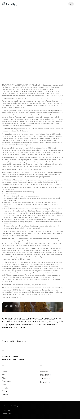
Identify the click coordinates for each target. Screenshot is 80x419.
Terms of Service (7, 414)
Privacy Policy (6, 410)
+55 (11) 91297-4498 (10, 357)
